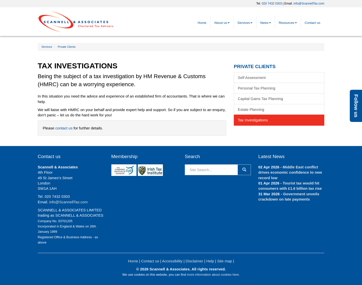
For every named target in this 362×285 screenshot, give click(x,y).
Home (202, 23)
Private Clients (66, 46)
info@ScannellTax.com (309, 3)
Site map (224, 261)
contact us (63, 128)
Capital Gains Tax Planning (260, 99)
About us (222, 23)
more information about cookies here (213, 274)
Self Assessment (252, 77)
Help (210, 261)
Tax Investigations (253, 120)
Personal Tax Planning (256, 88)
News (265, 23)
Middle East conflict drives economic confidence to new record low (290, 172)
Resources (288, 23)
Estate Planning (251, 109)
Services (244, 23)
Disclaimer (194, 261)
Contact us (312, 23)
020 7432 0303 (272, 3)
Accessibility (172, 261)
